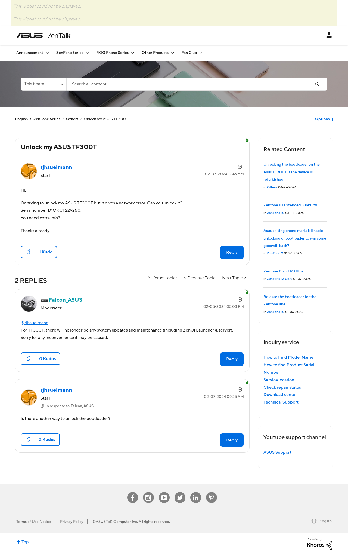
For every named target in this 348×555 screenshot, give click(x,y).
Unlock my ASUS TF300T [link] (106, 119)
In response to (70, 406)
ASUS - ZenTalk (43, 35)
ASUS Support (277, 452)
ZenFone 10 (275, 213)
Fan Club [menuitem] (189, 52)
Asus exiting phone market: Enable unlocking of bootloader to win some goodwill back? (294, 238)
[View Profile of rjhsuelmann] (56, 167)
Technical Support (281, 402)
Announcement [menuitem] (29, 52)
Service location (278, 380)
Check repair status (282, 387)
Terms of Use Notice (33, 521)
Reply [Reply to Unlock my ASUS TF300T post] (232, 252)
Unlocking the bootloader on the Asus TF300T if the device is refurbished (291, 172)
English (21, 119)
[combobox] (196, 84)
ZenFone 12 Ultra (279, 279)
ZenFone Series (46, 119)
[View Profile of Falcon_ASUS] (65, 299)
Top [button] (25, 542)
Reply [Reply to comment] (232, 359)
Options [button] (322, 119)
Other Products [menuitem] (155, 52)
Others (72, 119)
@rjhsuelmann (34, 323)
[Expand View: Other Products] (172, 53)
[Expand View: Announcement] (47, 53)
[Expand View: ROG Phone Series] (132, 53)
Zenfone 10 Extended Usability (290, 205)
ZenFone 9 (275, 253)
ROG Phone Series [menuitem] (112, 52)
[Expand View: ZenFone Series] (87, 53)
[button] (28, 252)
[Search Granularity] (43, 84)
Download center (280, 394)
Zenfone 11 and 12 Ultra (283, 271)
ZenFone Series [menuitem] (69, 52)
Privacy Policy (71, 521)
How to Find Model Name (288, 357)
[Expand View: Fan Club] (201, 53)
